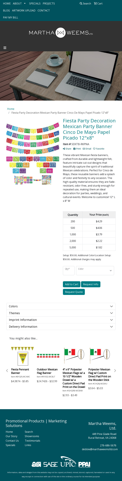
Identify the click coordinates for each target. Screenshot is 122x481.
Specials (10, 445)
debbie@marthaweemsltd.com (100, 449)
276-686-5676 (108, 445)
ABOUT (17, 3)
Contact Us (12, 440)
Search (85, 3)
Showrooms (32, 436)
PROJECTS (49, 3)
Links (28, 445)
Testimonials (32, 440)
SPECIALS (35, 3)
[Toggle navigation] (5, 48)
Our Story (11, 436)
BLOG (6, 10)
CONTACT (44, 10)
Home (9, 431)
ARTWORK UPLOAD (23, 10)
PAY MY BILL (10, 17)
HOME (7, 3)
